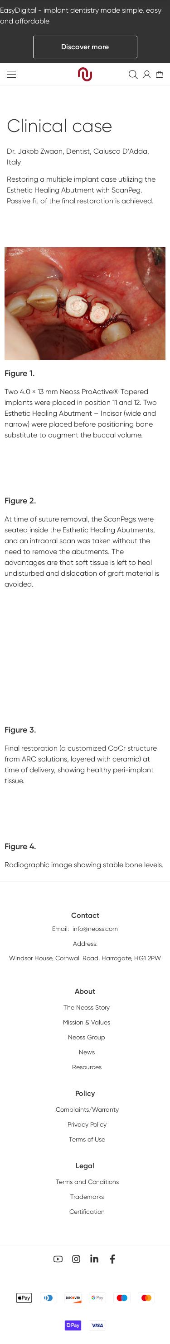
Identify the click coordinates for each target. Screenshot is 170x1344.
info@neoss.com (95, 972)
